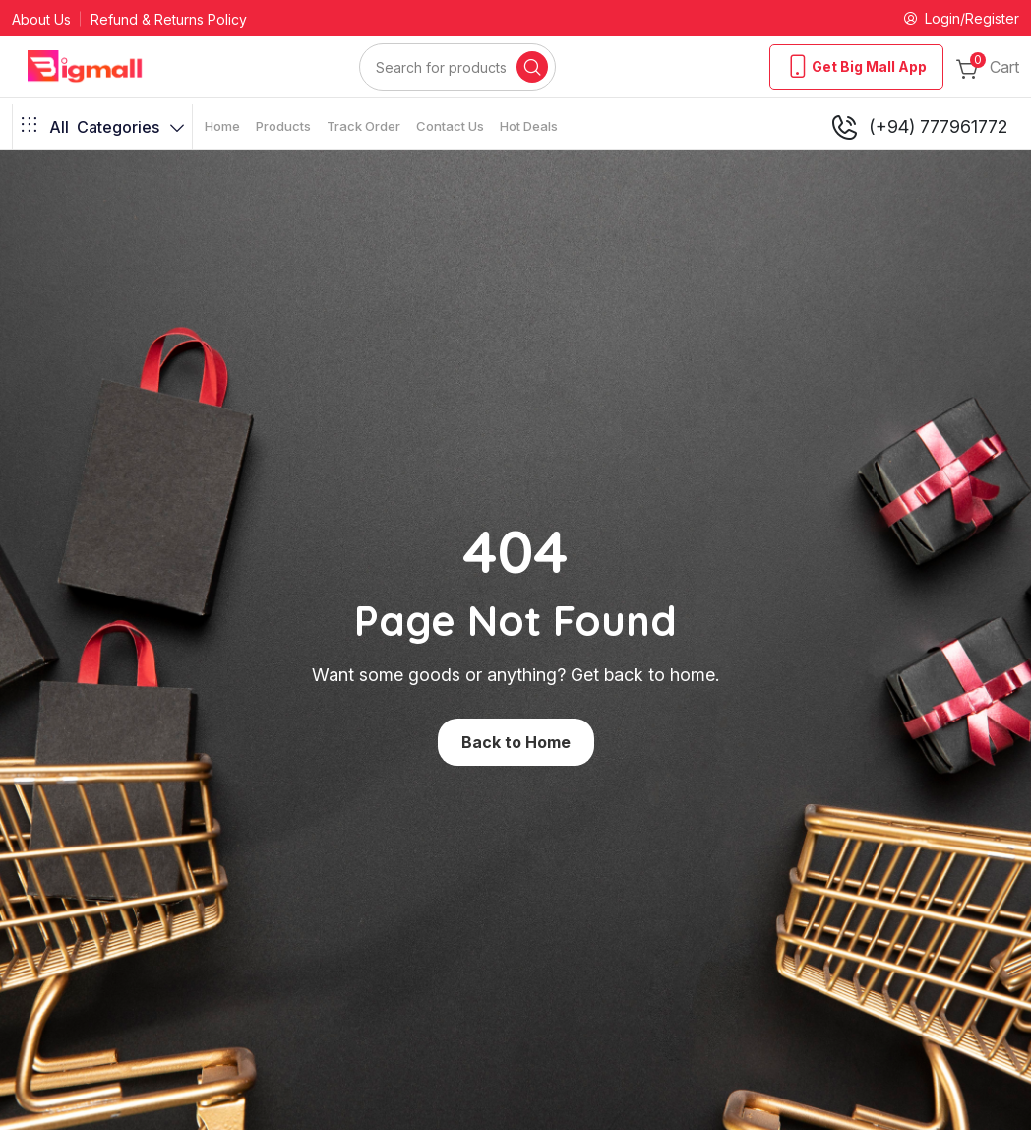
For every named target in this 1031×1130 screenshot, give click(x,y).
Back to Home (516, 742)
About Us (41, 19)
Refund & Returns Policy (169, 19)
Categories (102, 127)
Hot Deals (529, 126)
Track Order (363, 126)
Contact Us (450, 126)
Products (283, 126)
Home (222, 126)
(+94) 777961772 (918, 127)
